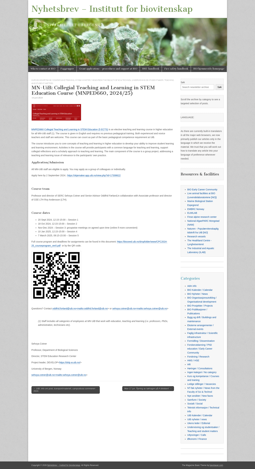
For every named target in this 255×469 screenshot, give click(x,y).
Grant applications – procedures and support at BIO (108, 68)
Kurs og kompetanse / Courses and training (52, 80)
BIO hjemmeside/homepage (208, 68)
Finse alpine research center (202, 217)
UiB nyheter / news (197, 419)
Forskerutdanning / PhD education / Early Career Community (199, 349)
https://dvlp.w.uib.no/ (69, 362)
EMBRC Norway (195, 209)
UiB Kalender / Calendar (199, 415)
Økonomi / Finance (197, 439)
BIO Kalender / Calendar (200, 290)
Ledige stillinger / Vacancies (201, 384)
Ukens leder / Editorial (198, 423)
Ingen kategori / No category (202, 372)
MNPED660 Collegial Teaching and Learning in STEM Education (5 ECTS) (69, 129)
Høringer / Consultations (199, 368)
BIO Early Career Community (202, 189)
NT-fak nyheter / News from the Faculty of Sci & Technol (103, 80)
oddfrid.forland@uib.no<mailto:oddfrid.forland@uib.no (80, 308)
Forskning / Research (198, 356)
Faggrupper (67, 68)
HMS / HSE (193, 360)
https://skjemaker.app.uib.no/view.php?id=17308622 (94, 175)
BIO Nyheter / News (197, 294)
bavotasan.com (216, 465)
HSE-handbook (150, 68)
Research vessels (196, 236)
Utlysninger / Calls (196, 435)
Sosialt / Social (195, 403)
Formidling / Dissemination (201, 341)
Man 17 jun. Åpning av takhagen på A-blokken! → (148, 388)
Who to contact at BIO (43, 68)
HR (189, 364)
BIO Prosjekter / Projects (200, 305)
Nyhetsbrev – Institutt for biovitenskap (112, 9)
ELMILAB (192, 213)
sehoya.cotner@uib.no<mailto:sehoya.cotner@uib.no (139, 308)
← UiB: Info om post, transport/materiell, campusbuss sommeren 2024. (64, 389)
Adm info (192, 286)
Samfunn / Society (196, 399)
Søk (183, 82)
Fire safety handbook (176, 68)
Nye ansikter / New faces (200, 395)
